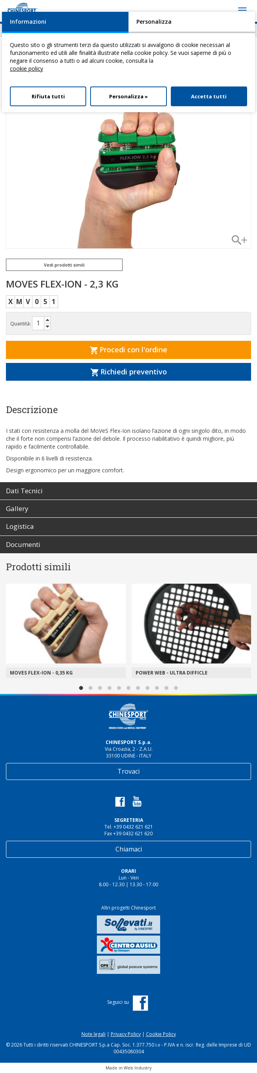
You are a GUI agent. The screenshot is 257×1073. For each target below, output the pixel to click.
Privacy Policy (126, 1034)
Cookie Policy (161, 1034)
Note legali (93, 1034)
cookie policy (26, 68)
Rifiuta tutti (48, 96)
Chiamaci (128, 849)
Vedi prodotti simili (64, 265)
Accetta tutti (209, 96)
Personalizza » (128, 96)
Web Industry (138, 1068)
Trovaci (128, 771)
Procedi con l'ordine (128, 349)
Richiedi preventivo (129, 371)
